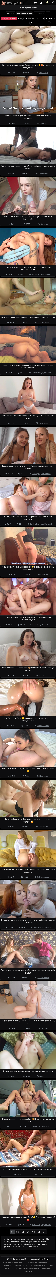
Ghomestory (43, 174)
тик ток (5, 23)
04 (28, 1232)
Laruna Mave (36, 373)
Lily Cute (44, 1028)
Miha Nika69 (36, 274)
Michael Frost (46, 274)
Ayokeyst (44, 574)
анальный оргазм (39, 23)
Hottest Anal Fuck (42, 1126)
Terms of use (18, 1259)
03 (23, 1232)
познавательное (20, 23)
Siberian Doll (43, 827)
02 (17, 1232)
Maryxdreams (46, 1225)
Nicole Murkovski (46, 524)
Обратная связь (32, 1259)
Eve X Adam (43, 423)
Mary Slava (36, 1225)
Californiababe (43, 877)
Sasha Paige (37, 625)
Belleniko (44, 224)
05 (33, 1232)
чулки (40, 19)
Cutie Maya (43, 73)
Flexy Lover (43, 776)
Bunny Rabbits (43, 978)
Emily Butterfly (46, 474)
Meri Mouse (43, 1076)
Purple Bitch (46, 927)
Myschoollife (46, 373)
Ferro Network (43, 322)
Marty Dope (46, 625)
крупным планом (26, 19)
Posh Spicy (44, 123)
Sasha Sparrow (43, 726)
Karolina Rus (34, 524)
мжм (49, 19)
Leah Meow (37, 927)
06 (39, 1232)
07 (44, 1232)
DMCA (9, 1259)
